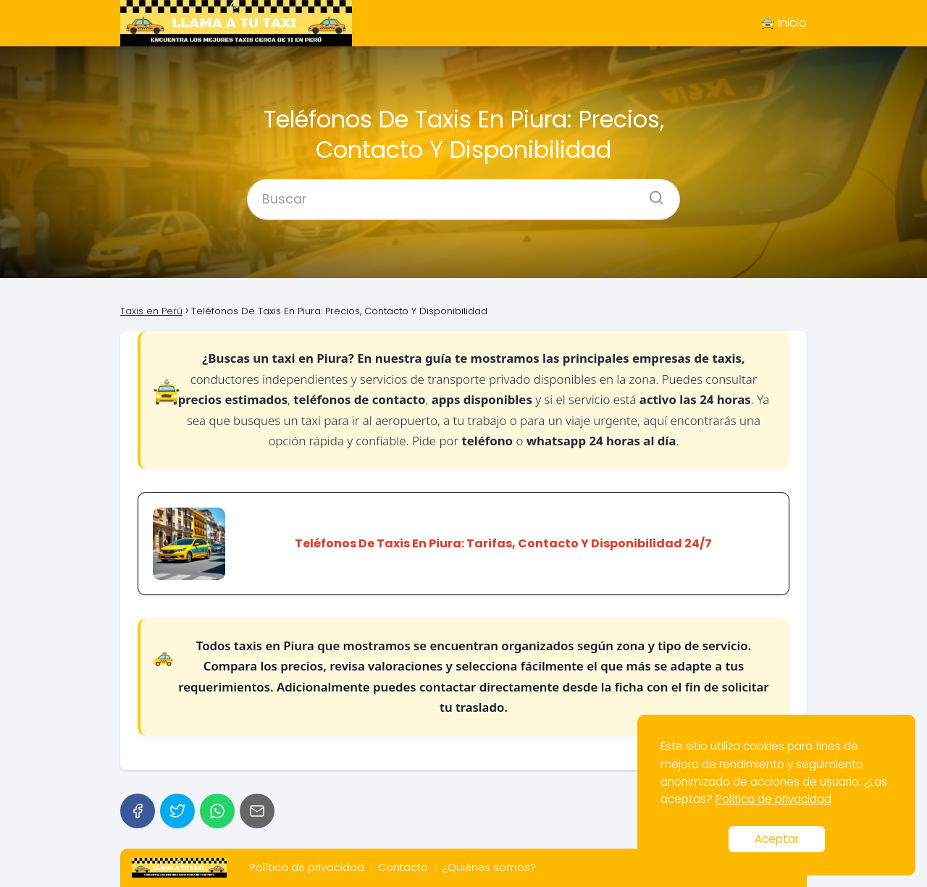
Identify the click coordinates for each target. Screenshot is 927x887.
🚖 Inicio (783, 22)
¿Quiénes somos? (489, 867)
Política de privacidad (307, 867)
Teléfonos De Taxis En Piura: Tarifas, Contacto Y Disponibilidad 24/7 (503, 544)
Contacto (403, 867)
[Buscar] (651, 193)
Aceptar (777, 838)
